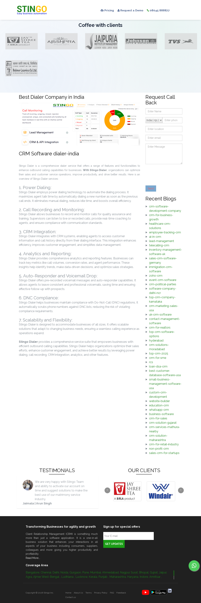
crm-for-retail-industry (164, 444)
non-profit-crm (159, 448)
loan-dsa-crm (158, 366)
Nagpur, (125, 572)
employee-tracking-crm (165, 232)
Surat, (135, 572)
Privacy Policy (100, 592)
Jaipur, (163, 572)
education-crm (159, 405)
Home (68, 592)
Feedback (121, 592)
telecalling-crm (159, 245)
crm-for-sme (157, 358)
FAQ (112, 592)
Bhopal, (144, 572)
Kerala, (93, 576)
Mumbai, (96, 572)
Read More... (33, 558)
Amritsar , (155, 576)
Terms (89, 592)
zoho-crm (155, 275)
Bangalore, (33, 572)
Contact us (70, 597)
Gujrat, (154, 572)
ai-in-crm (155, 236)
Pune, (86, 572)
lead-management (161, 241)
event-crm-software (162, 280)
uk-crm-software (160, 314)
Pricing (107, 10)
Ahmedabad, (111, 572)
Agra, (29, 576)
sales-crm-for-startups (164, 453)
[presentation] (172, 174)
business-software (161, 414)
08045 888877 (160, 10)
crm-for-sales (158, 418)
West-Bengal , (51, 576)
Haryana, (133, 576)
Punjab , (103, 576)
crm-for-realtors (159, 327)
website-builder (159, 401)
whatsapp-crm (159, 409)
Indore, (144, 576)
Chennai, (46, 572)
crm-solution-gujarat (163, 422)
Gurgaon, (76, 572)
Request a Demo (132, 10)
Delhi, (56, 572)
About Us (78, 592)
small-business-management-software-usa (165, 384)
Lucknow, (82, 576)
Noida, (65, 572)
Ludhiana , (68, 576)
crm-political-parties (162, 284)
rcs (151, 362)
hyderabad (156, 340)
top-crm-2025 (158, 353)
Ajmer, (37, 576)
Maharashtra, (118, 576)
